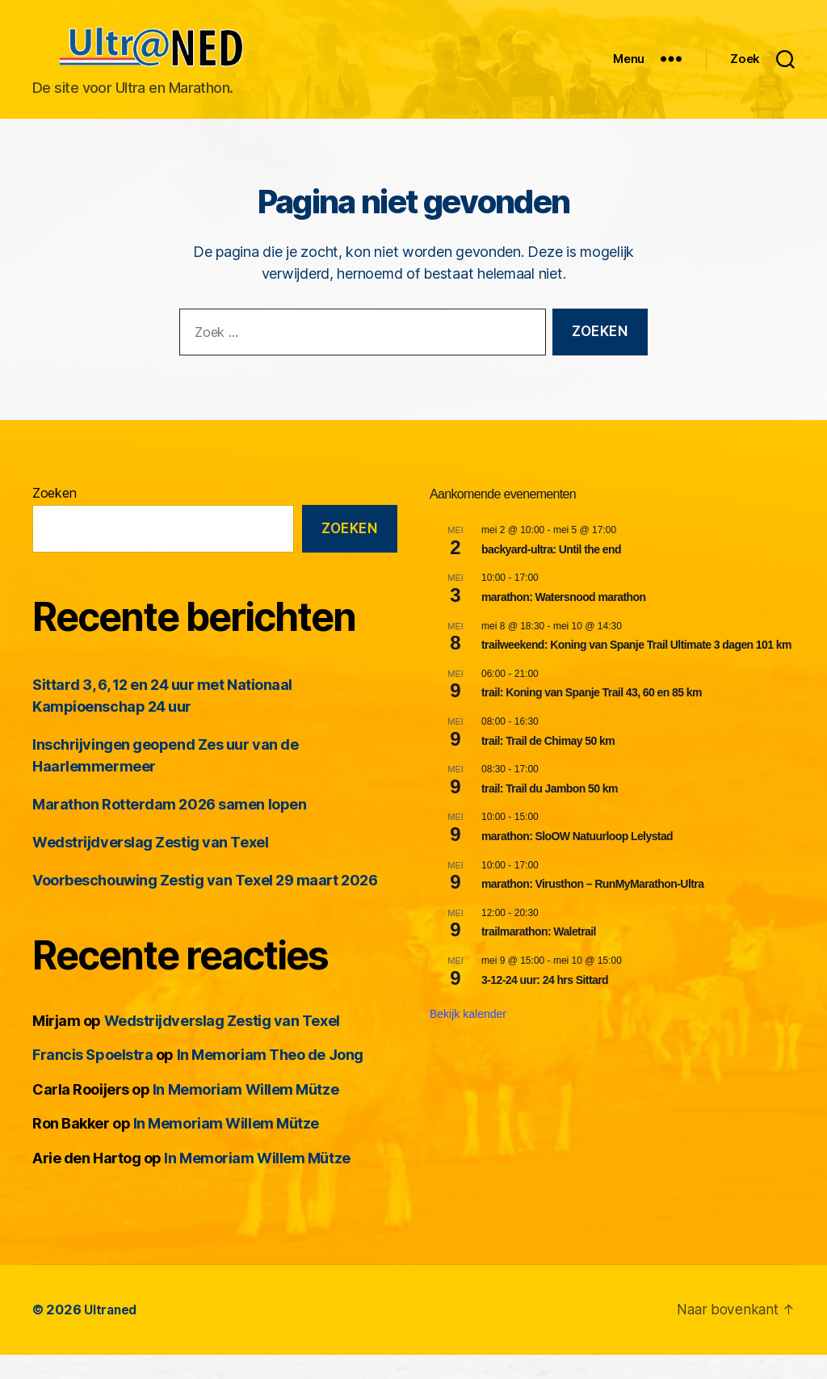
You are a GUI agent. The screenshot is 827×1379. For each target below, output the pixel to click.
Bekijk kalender (468, 1038)
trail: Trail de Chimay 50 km (548, 765)
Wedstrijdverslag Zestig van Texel (150, 866)
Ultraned (112, 1334)
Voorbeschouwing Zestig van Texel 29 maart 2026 (204, 904)
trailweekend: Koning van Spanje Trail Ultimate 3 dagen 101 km (636, 668)
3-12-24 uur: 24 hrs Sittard (544, 1004)
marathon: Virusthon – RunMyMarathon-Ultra (592, 908)
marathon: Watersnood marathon (563, 621)
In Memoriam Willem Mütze (245, 1113)
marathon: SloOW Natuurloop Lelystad (577, 860)
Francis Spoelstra (92, 1078)
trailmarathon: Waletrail (538, 955)
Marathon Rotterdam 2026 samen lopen (169, 828)
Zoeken (54, 517)
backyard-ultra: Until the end (551, 573)
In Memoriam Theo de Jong (270, 1078)
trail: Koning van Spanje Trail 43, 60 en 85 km (591, 716)
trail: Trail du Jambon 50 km (549, 812)
